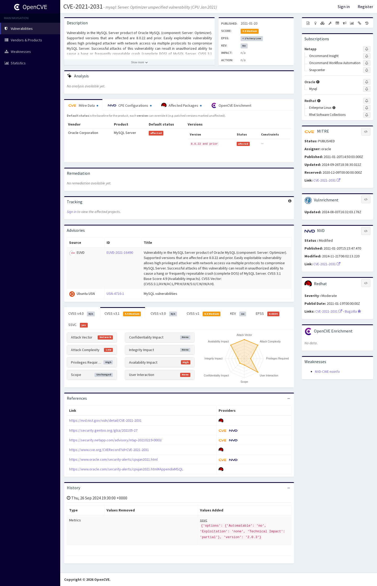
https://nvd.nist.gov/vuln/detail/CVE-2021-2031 (105, 420)
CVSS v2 (204, 313)
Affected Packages (181, 105)
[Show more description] (139, 62)
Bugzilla (353, 311)
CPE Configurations (130, 105)
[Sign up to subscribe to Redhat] (366, 101)
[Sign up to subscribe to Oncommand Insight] (366, 56)
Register (365, 6)
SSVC (78, 325)
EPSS (267, 313)
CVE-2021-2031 (83, 6)
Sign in (344, 6)
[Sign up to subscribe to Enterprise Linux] (366, 108)
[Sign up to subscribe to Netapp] (366, 49)
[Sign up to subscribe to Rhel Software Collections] (366, 115)
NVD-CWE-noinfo (327, 371)
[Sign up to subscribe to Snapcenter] (366, 70)
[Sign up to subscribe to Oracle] (366, 82)
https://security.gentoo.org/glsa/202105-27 (103, 430)
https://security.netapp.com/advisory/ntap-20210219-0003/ (115, 440)
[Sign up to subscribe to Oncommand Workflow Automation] (366, 63)
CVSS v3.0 (164, 313)
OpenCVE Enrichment (231, 105)
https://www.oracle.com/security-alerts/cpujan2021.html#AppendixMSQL (126, 469)
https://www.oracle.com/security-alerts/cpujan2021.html (113, 459)
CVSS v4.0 (81, 313)
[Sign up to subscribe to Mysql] (366, 89)
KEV (238, 313)
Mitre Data (83, 105)
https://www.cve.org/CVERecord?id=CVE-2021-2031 (109, 449)
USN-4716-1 (115, 293)
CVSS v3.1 (122, 313)
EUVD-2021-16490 (120, 252)
